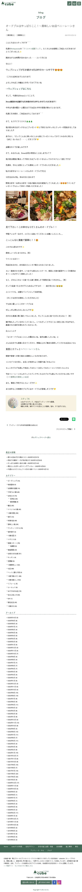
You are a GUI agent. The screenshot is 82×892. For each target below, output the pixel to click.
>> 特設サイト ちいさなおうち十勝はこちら (18, 866)
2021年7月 (11, 771)
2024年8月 (11, 660)
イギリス (11, 539)
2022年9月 (11, 729)
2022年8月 (11, 732)
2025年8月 (11, 624)
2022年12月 (12, 720)
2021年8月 (11, 768)
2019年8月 (11, 831)
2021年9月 (11, 765)
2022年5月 (11, 741)
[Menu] (79, 3)
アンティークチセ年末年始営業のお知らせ (22, 425)
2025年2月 (11, 642)
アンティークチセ (14, 528)
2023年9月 (11, 693)
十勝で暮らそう (13, 576)
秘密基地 (11, 484)
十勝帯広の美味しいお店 (18, 377)
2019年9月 (11, 828)
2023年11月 (12, 687)
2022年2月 (11, 750)
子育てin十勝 (12, 492)
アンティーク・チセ (37, 850)
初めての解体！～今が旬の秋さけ (19, 460)
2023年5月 (11, 705)
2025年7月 (11, 627)
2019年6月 (11, 837)
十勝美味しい (21, 35)
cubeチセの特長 (16, 846)
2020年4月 (11, 807)
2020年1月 (11, 816)
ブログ (49, 850)
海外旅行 (11, 532)
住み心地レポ (12, 595)
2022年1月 (11, 753)
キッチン (11, 557)
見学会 (12, 499)
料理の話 (11, 520)
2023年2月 (11, 714)
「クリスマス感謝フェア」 (31, 48)
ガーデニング (12, 481)
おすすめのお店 (13, 591)
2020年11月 (12, 786)
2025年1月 (11, 645)
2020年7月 (11, 798)
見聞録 (10, 561)
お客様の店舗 (12, 488)
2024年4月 (11, 672)
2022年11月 (12, 723)
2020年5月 (11, 804)
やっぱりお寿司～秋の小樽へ (17, 463)
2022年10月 (12, 726)
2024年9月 (11, 657)
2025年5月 (11, 633)
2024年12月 (12, 648)
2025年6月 (11, 630)
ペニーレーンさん (31, 349)
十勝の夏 (11, 535)
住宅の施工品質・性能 (45, 846)
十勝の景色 (11, 513)
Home (6, 846)
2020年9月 (11, 792)
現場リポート (12, 543)
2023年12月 (12, 684)
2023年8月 (11, 696)
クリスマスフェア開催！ (65, 429)
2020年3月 (11, 810)
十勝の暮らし (10, 35)
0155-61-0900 (44, 882)
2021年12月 (12, 756)
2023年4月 (11, 708)
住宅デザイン (30, 846)
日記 (9, 569)
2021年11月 (12, 759)
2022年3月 (11, 747)
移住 (76, 846)
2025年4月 (11, 636)
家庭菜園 (11, 550)
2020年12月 (12, 783)
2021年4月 (11, 780)
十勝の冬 (11, 606)
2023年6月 (11, 702)
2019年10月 (12, 825)
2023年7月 (11, 699)
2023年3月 (11, 711)
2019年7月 (11, 834)
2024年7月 (11, 663)
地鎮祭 (12, 546)
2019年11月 (12, 822)
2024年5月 (11, 669)
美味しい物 (11, 524)
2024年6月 (11, 666)
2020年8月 (11, 795)
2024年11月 (12, 651)
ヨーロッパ (11, 587)
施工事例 (69, 846)
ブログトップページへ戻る (41, 437)
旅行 (9, 517)
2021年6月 (11, 774)
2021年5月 (11, 777)
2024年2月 (11, 678)
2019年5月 (11, 840)
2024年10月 (12, 654)
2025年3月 (11, 639)
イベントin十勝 (13, 509)
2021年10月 (12, 762)
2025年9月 (11, 621)
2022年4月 (11, 744)
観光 (9, 505)
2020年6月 (11, 801)
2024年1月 (11, 681)
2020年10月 (12, 789)
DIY (9, 599)
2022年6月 (11, 738)
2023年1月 (11, 717)
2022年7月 (11, 735)
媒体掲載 (13, 502)
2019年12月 (12, 819)
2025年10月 (12, 618)
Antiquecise (15, 48)
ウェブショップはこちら (19, 88)
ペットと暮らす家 (14, 572)
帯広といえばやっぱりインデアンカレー (21, 466)
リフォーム (11, 584)
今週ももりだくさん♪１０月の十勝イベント (23, 469)
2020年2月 (11, 813)
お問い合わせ (28, 882)
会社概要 (59, 846)
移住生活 (11, 602)
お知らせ (11, 496)
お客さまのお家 (13, 553)
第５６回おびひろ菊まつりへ (17, 457)
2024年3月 (11, 675)
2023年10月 (12, 690)
